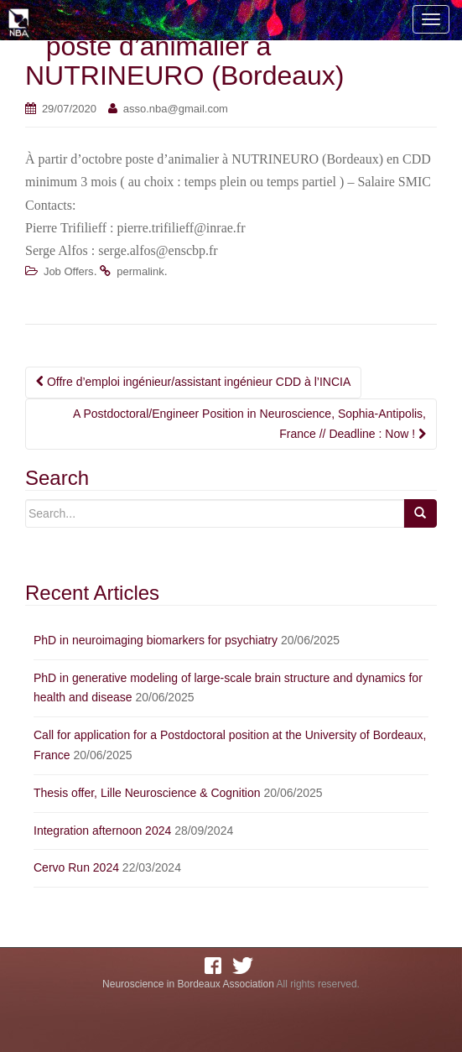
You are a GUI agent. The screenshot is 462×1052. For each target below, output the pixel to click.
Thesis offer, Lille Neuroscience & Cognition (147, 792)
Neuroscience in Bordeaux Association (188, 984)
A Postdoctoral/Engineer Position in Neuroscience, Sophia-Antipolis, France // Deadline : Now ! (249, 423)
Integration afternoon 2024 (102, 830)
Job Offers (69, 271)
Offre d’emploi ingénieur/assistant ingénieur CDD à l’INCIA (193, 381)
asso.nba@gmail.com (175, 108)
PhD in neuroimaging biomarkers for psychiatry (156, 640)
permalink (140, 271)
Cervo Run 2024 (76, 867)
